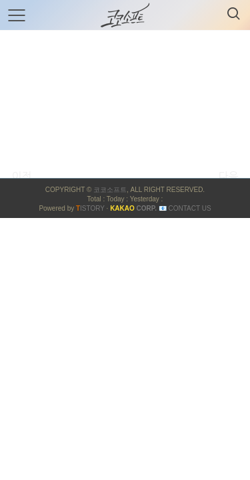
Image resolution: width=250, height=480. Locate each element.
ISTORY (90, 208)
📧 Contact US (185, 208)
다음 (228, 176)
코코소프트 (110, 189)
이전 (21, 176)
